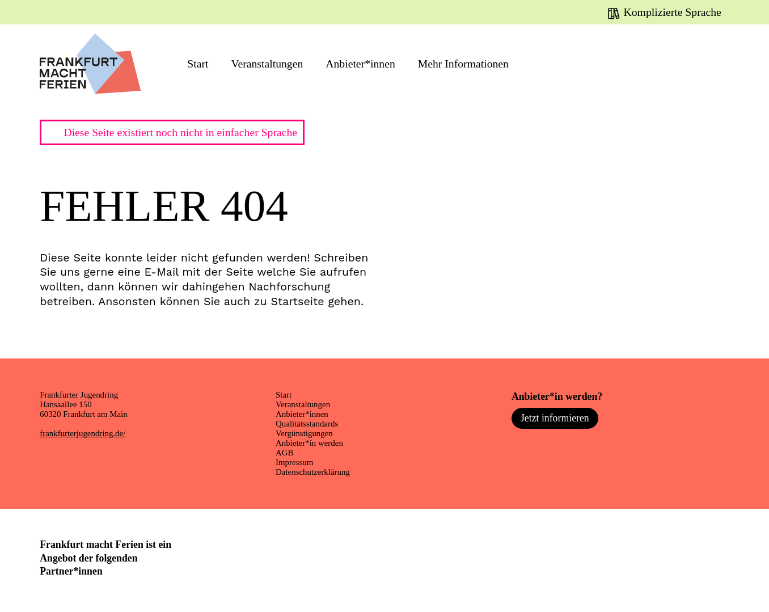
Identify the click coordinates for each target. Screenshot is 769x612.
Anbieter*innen (360, 63)
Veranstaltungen (267, 63)
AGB (284, 452)
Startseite (297, 301)
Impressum (294, 462)
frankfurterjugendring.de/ (82, 433)
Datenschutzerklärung (313, 471)
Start (197, 63)
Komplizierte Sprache (672, 12)
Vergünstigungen (304, 433)
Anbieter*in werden (309, 443)
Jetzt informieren (555, 418)
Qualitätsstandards (307, 423)
